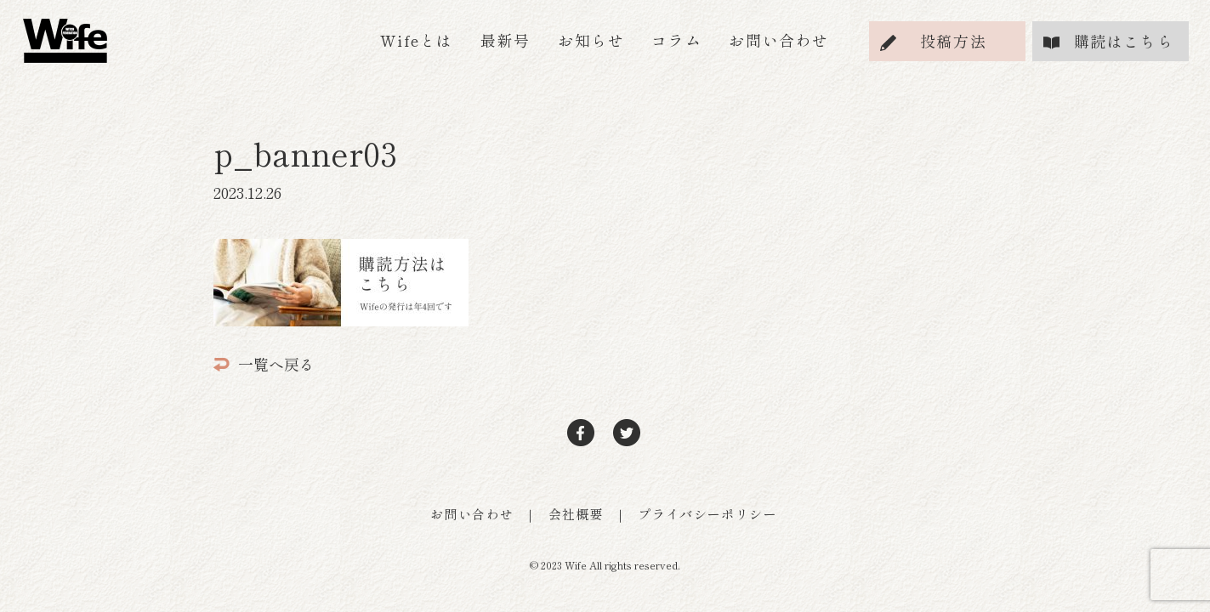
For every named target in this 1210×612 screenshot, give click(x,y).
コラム (676, 40)
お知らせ (591, 40)
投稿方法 (953, 41)
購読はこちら (1124, 41)
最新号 (505, 40)
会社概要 (576, 514)
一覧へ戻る (264, 364)
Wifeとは (416, 40)
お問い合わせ (779, 40)
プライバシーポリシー (707, 514)
